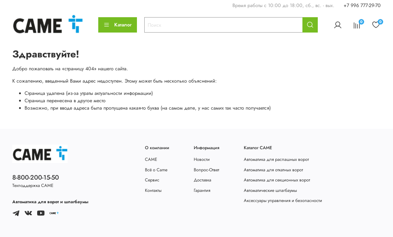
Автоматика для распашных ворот (276, 159)
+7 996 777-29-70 (362, 5)
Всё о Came (156, 170)
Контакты (153, 190)
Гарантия (202, 190)
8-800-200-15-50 (35, 177)
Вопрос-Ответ (206, 170)
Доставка (202, 180)
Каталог (117, 24)
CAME (151, 159)
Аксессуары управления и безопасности (283, 200)
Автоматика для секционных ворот (277, 180)
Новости (202, 159)
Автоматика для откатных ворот (273, 170)
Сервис (152, 180)
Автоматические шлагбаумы (270, 190)
